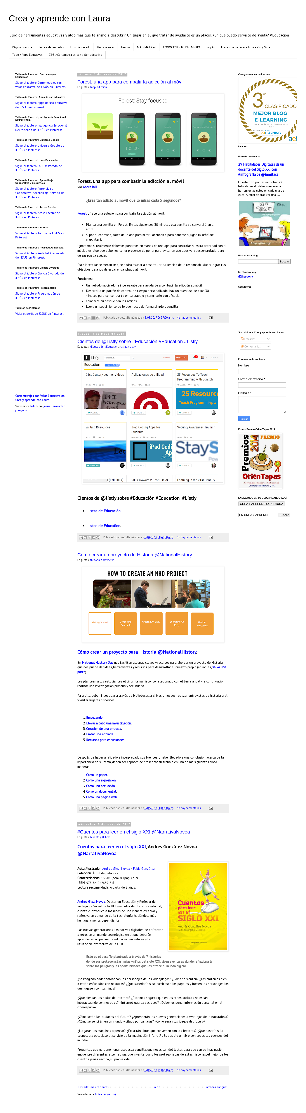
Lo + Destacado (80, 47)
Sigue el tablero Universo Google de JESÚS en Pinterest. (39, 148)
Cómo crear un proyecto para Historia (116, 652)
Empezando (94, 717)
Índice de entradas (51, 47)
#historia (95, 560)
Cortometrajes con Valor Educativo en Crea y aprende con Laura (39, 398)
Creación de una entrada (103, 728)
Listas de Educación (103, 510)
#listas (123, 346)
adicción (102, 87)
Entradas (248, 339)
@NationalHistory (177, 652)
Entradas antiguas (216, 1087)
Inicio (156, 1087)
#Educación (97, 346)
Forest (82, 213)
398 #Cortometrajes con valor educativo (75, 55)
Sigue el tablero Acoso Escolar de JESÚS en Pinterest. (37, 215)
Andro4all (90, 187)
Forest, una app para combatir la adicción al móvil (130, 82)
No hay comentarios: (189, 317)
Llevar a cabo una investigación (108, 723)
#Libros (106, 837)
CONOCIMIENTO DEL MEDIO (181, 47)
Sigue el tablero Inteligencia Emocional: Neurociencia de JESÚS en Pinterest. (41, 127)
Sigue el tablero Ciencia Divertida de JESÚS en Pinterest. (39, 275)
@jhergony (245, 276)
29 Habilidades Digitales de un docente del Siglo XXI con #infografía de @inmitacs (261, 169)
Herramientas (106, 47)
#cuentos (95, 837)
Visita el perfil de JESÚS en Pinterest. (39, 314)
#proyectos (107, 560)
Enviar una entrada (99, 734)
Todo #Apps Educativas (27, 55)
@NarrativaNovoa (96, 853)
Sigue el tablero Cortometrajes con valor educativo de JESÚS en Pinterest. (40, 85)
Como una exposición (101, 780)
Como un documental (101, 791)
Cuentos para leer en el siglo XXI (111, 847)
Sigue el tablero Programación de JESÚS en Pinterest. (37, 296)
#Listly (132, 346)
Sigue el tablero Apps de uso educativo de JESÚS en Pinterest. (41, 105)
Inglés (211, 47)
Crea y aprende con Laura (59, 18)
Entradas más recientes (93, 1087)
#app (93, 87)
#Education (111, 346)
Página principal (22, 47)
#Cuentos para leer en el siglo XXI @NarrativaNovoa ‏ (134, 832)
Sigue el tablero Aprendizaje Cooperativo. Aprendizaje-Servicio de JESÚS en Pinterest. (39, 193)
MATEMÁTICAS (146, 47)
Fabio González (144, 868)
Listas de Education (103, 525)
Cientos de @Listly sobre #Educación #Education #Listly (137, 341)
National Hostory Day (97, 662)
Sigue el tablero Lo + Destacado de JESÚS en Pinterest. (38, 168)
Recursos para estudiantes (105, 740)
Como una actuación (100, 786)
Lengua (125, 47)
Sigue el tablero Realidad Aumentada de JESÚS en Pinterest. (39, 255)
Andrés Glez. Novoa (116, 868)
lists (32, 406)
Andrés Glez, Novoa (91, 901)
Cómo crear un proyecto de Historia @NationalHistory (134, 554)
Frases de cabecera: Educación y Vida (245, 47)
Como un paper (96, 775)
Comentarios (251, 346)
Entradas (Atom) (105, 1094)
